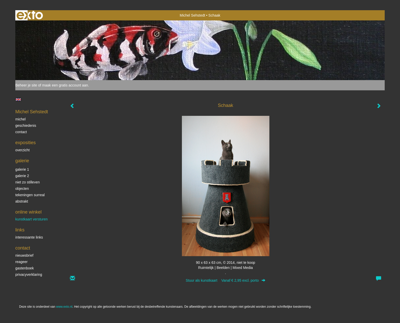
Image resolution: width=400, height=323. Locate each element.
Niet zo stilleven (27, 182)
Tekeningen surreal (30, 195)
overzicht (22, 150)
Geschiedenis (25, 125)
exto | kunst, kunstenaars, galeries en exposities (29, 15)
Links (19, 229)
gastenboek (24, 268)
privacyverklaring (28, 274)
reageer (21, 262)
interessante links (29, 237)
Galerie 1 (22, 169)
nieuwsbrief (24, 255)
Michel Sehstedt (192, 15)
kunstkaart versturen (31, 219)
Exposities (25, 142)
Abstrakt (21, 201)
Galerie (22, 160)
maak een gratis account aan (65, 85)
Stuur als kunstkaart (225, 280)
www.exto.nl (64, 306)
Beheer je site (26, 85)
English (18, 99)
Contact (21, 132)
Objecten (22, 189)
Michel (20, 119)
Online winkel (28, 212)
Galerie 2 (22, 176)
